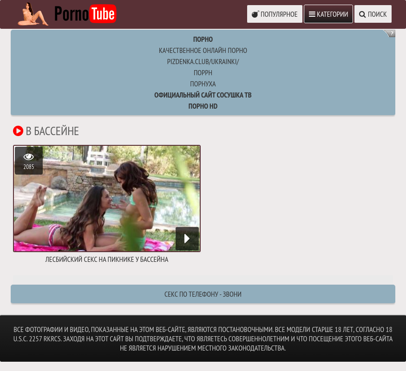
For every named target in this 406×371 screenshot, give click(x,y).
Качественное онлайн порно (203, 50)
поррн (203, 72)
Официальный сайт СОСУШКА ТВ (202, 94)
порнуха (203, 83)
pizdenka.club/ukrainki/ (203, 61)
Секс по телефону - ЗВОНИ (203, 294)
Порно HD (203, 106)
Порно (203, 39)
